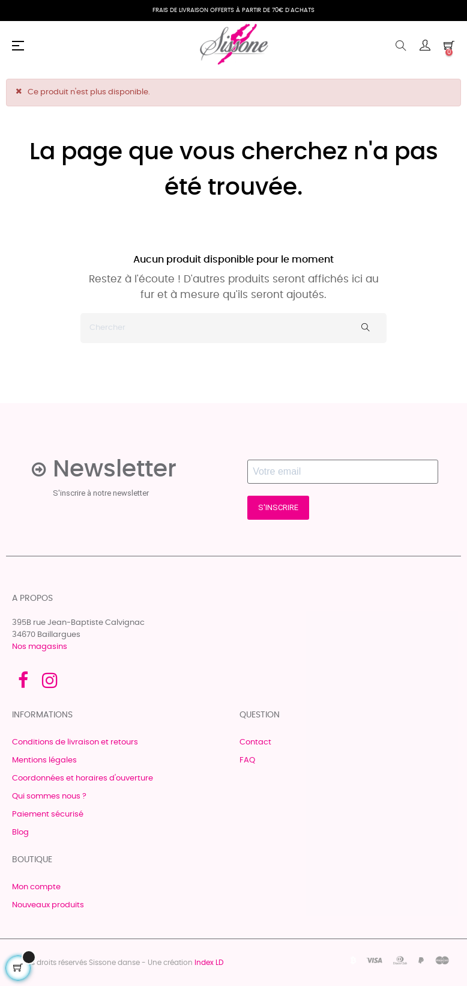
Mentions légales (44, 760)
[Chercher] (233, 328)
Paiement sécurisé (47, 814)
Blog (20, 832)
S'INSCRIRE (278, 507)
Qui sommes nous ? (49, 796)
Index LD (208, 962)
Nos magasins (39, 647)
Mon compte (36, 887)
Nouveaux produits (48, 905)
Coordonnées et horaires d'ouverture (82, 778)
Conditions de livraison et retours (75, 742)
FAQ (247, 760)
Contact (255, 742)
